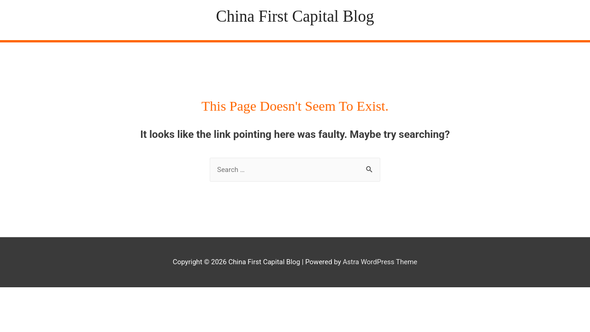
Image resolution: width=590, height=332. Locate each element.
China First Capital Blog (295, 16)
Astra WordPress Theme (380, 262)
